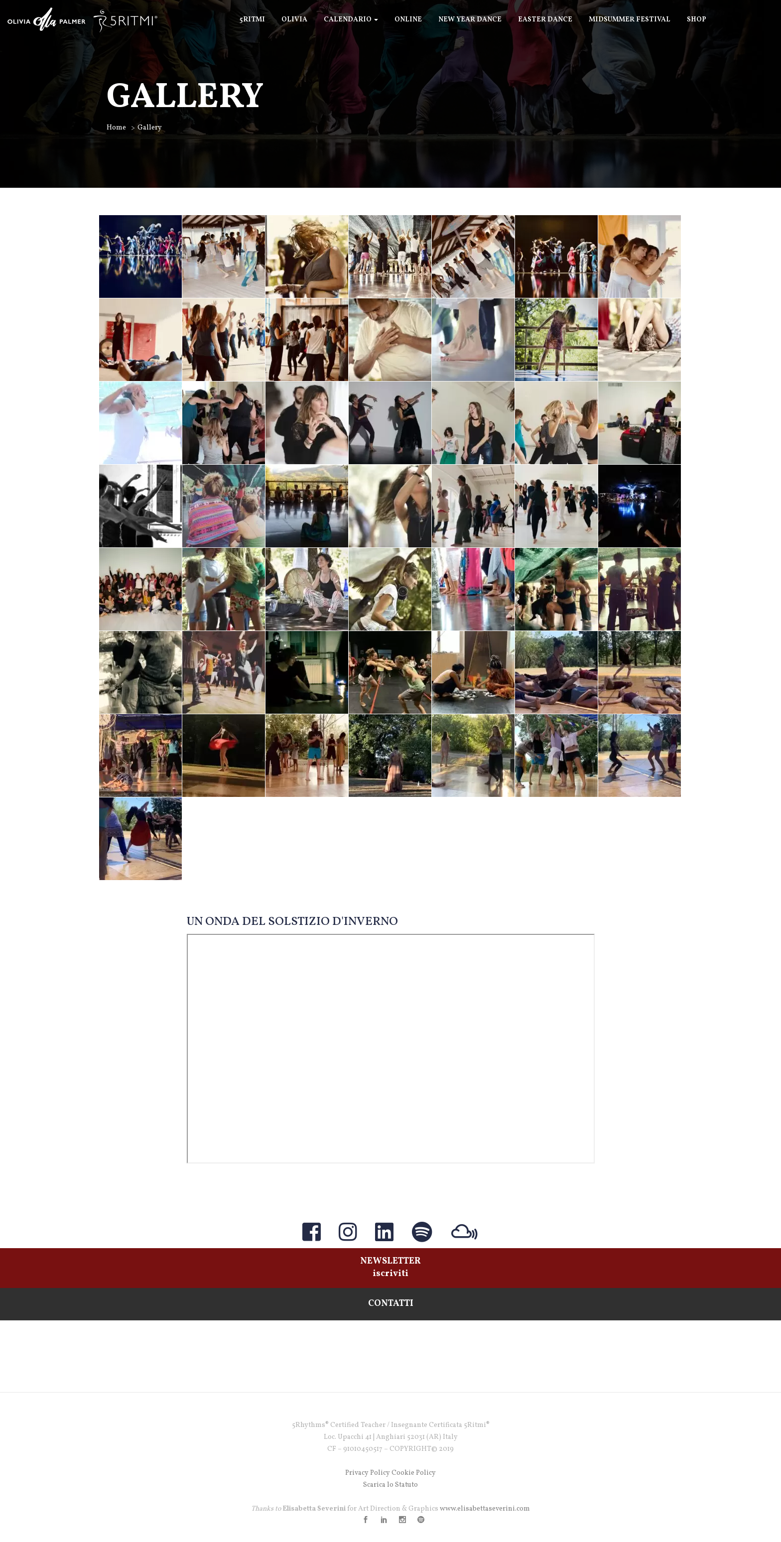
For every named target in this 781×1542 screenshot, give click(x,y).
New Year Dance (470, 19)
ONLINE (408, 19)
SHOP (696, 19)
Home (116, 127)
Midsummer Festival (629, 19)
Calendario (351, 19)
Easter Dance (545, 19)
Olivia (294, 19)
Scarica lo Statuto (390, 1485)
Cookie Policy (413, 1473)
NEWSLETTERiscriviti (390, 1267)
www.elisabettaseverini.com (485, 1509)
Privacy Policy (367, 1473)
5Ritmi (252, 19)
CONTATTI (390, 1303)
